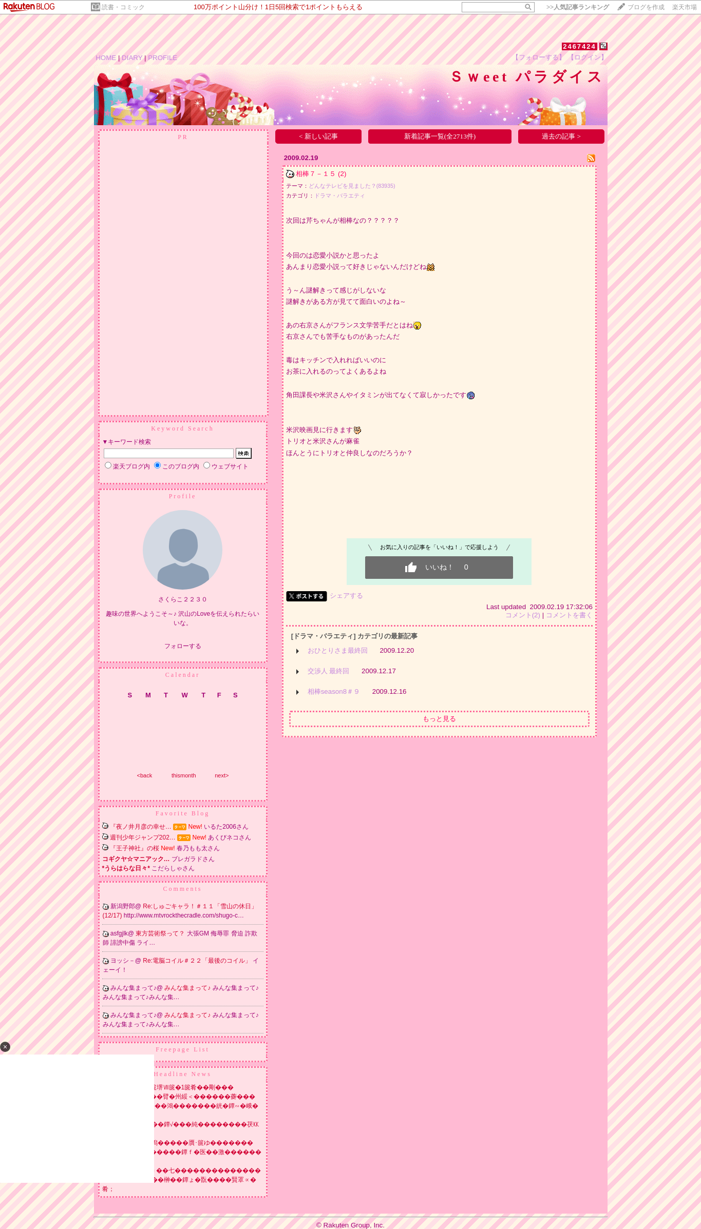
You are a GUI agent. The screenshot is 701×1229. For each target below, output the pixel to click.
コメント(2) (522, 615)
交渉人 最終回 (329, 671)
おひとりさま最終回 (338, 650)
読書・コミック (123, 7)
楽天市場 (684, 7)
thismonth (184, 775)
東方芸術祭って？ (161, 933)
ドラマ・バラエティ (339, 195)
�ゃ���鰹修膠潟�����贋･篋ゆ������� (177, 1142)
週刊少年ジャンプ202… (143, 837)
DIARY (132, 58)
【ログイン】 (587, 57)
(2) (342, 174)
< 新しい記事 (318, 136)
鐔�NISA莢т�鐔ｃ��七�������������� (181, 1170)
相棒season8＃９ (334, 691)
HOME (106, 58)
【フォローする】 (538, 57)
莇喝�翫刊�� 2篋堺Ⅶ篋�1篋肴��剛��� (168, 1087)
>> (577, 7)
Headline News (183, 1074)
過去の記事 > (561, 136)
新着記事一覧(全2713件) (440, 136)
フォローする (182, 646)
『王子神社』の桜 (134, 848)
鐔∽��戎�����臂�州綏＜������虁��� (178, 1096)
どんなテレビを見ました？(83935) (352, 186)
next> (222, 775)
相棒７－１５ (316, 174)
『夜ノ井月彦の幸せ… (141, 826)
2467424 (579, 46)
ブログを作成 (646, 7)
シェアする (346, 595)
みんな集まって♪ (188, 987)
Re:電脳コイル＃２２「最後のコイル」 (198, 960)
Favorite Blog (183, 813)
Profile (183, 496)
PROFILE (162, 58)
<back (145, 775)
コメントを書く (569, 615)
